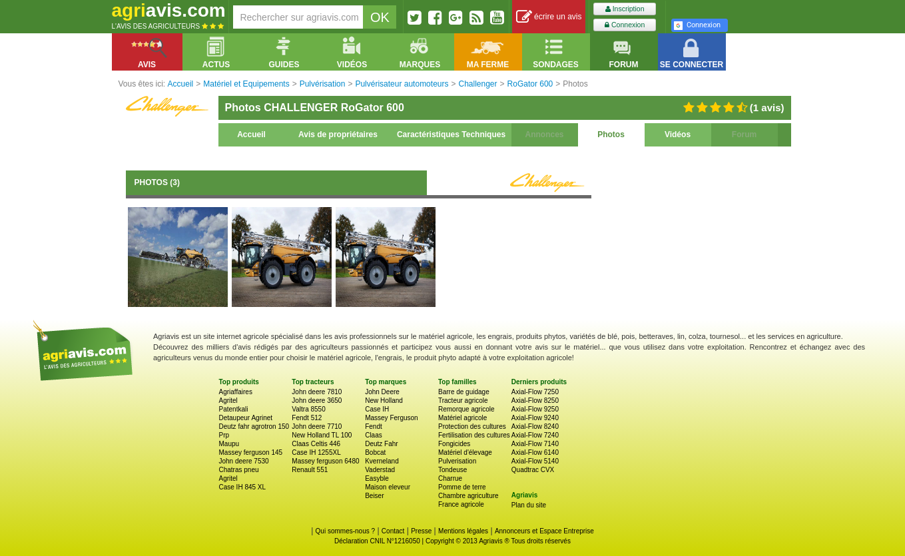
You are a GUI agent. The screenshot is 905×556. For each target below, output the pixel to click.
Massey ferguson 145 (251, 452)
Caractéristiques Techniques (451, 134)
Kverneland (382, 461)
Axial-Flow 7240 (535, 435)
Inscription (625, 9)
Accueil (251, 134)
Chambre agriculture (468, 495)
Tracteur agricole (463, 400)
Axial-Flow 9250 (535, 409)
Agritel (228, 400)
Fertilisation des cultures (474, 435)
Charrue (450, 478)
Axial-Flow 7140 (535, 443)
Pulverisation (457, 461)
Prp (224, 435)
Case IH (377, 409)
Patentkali (233, 409)
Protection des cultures (472, 426)
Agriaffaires (235, 392)
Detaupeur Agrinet (246, 417)
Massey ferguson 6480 (325, 461)
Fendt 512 (307, 417)
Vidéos (678, 134)
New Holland (384, 400)
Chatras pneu (239, 469)
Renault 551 (310, 469)
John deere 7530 (244, 461)
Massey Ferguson (391, 417)
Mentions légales (463, 531)
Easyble (377, 478)
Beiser (374, 495)
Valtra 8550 (308, 409)
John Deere (382, 392)
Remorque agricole (466, 409)
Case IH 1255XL (316, 452)
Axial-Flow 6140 (535, 452)
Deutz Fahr (381, 443)
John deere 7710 (317, 426)
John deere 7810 (317, 392)
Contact (393, 531)
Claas (373, 435)
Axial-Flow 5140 (535, 461)
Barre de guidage (463, 392)
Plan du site (528, 505)
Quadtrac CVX (532, 469)
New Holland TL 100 (322, 435)
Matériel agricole (462, 417)
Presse (421, 531)
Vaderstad (380, 469)
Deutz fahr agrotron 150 (254, 426)
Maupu (229, 443)
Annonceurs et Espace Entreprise (544, 531)
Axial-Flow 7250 (535, 392)
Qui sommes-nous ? (345, 531)
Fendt (373, 426)
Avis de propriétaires (338, 134)
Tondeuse (452, 469)
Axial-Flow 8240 (535, 426)
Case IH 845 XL (242, 487)
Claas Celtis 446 (316, 443)
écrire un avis (549, 17)
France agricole (461, 504)
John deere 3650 (317, 400)
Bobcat (375, 452)
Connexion (625, 25)
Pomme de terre (462, 487)
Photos (611, 134)
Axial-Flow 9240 (535, 417)
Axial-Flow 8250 (535, 400)
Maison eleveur (387, 487)
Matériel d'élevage (465, 452)
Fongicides (454, 443)
